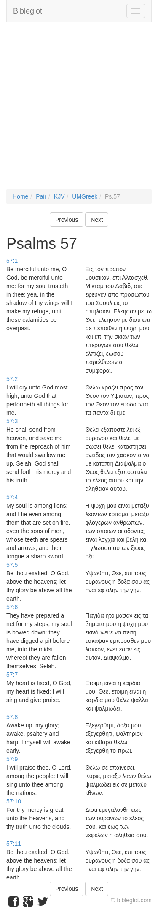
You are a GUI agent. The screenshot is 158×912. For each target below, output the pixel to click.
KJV (59, 196)
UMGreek (84, 196)
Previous (66, 219)
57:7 (12, 674)
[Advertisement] (79, 109)
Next (97, 219)
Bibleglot (27, 11)
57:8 (12, 716)
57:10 (13, 801)
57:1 (12, 260)
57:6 (12, 607)
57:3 (12, 421)
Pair (41, 196)
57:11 (13, 843)
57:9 (12, 759)
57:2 (12, 379)
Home (20, 196)
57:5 (12, 564)
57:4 (12, 497)
